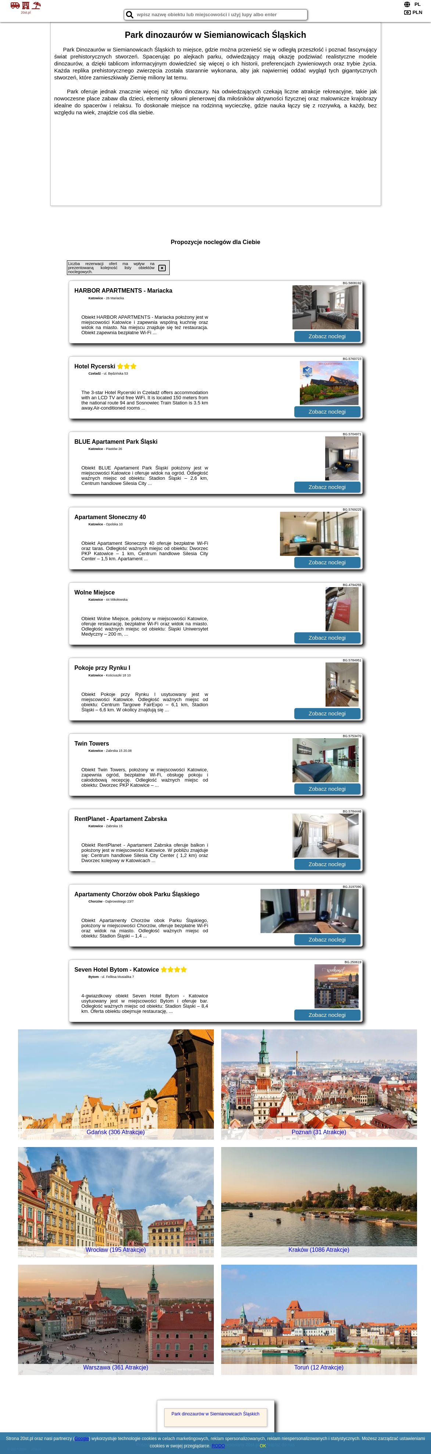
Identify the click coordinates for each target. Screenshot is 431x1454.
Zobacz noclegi (327, 336)
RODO (218, 1445)
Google (82, 1438)
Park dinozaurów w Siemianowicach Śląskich (215, 1414)
